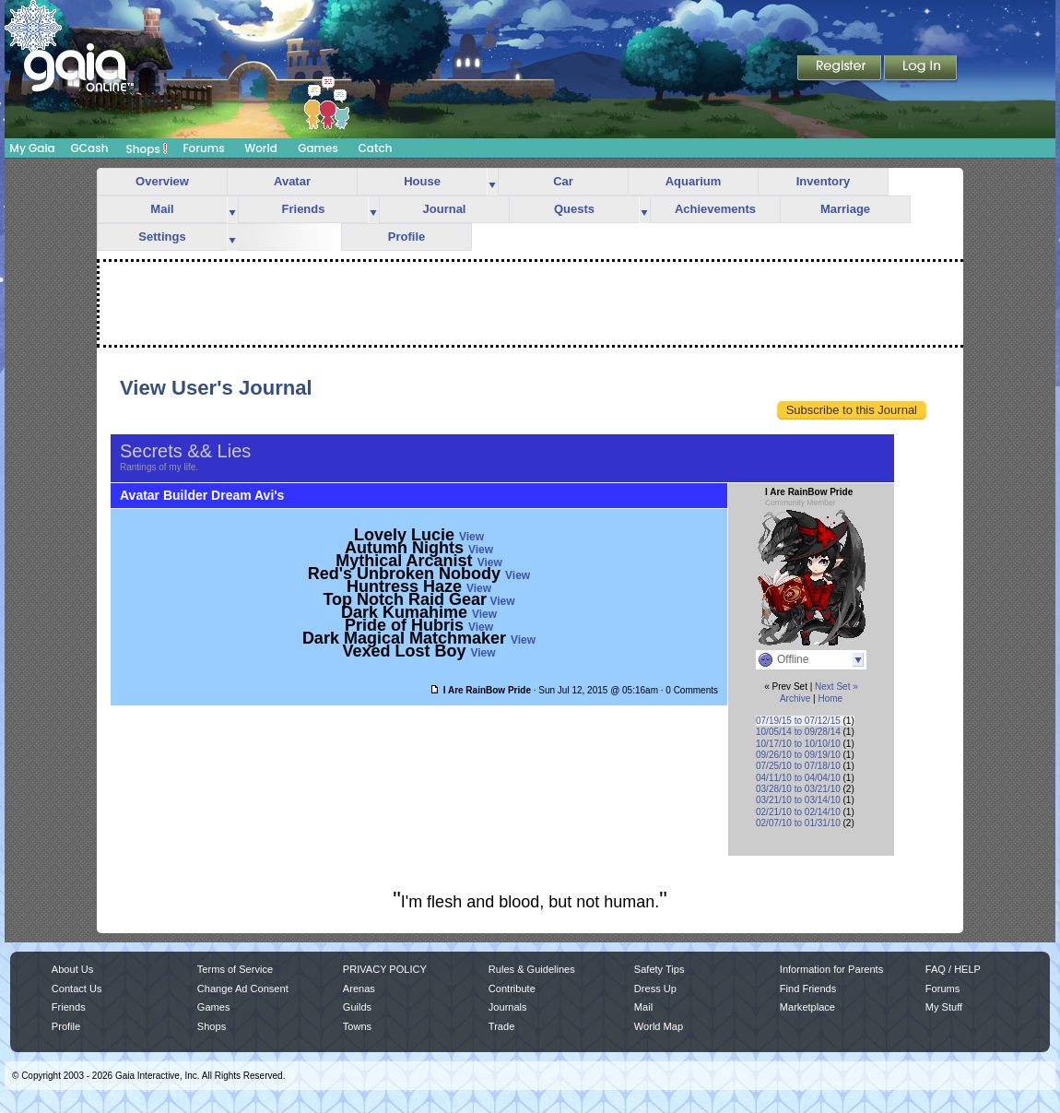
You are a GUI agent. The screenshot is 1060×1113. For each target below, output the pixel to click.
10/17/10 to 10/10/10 (798, 744)
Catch (376, 148)
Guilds (357, 1006)
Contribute (512, 988)
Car (563, 181)
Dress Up (655, 988)
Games (318, 148)
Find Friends (808, 988)
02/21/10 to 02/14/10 (798, 812)
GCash (90, 148)
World (260, 148)
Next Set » (836, 686)
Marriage (845, 209)
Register (840, 69)
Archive (795, 698)
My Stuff (943, 1006)
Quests (574, 209)
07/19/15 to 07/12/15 (798, 721)
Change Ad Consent (243, 988)
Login (921, 69)
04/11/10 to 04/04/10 (798, 778)
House (422, 181)
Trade (501, 1026)
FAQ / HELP (953, 969)
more (492, 182)
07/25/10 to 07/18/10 (798, 766)
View (471, 536)
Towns (357, 1026)
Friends (303, 209)
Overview (162, 181)
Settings (161, 236)
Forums (203, 148)
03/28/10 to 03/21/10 (798, 789)
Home (830, 698)
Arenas (359, 988)
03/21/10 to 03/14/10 (798, 800)
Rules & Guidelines (532, 969)
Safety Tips (659, 969)
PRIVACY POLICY (385, 969)
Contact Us (77, 988)
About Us (72, 969)
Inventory (823, 181)
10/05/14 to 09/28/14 (798, 732)
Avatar (292, 181)
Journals (508, 1006)
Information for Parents (831, 969)
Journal (444, 209)
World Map (658, 1026)
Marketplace (807, 1006)
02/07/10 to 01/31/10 (798, 823)
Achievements (715, 209)
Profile (406, 236)
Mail (161, 209)
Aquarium (693, 181)
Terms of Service (235, 969)
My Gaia (31, 148)
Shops (147, 148)
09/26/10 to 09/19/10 (798, 755)
